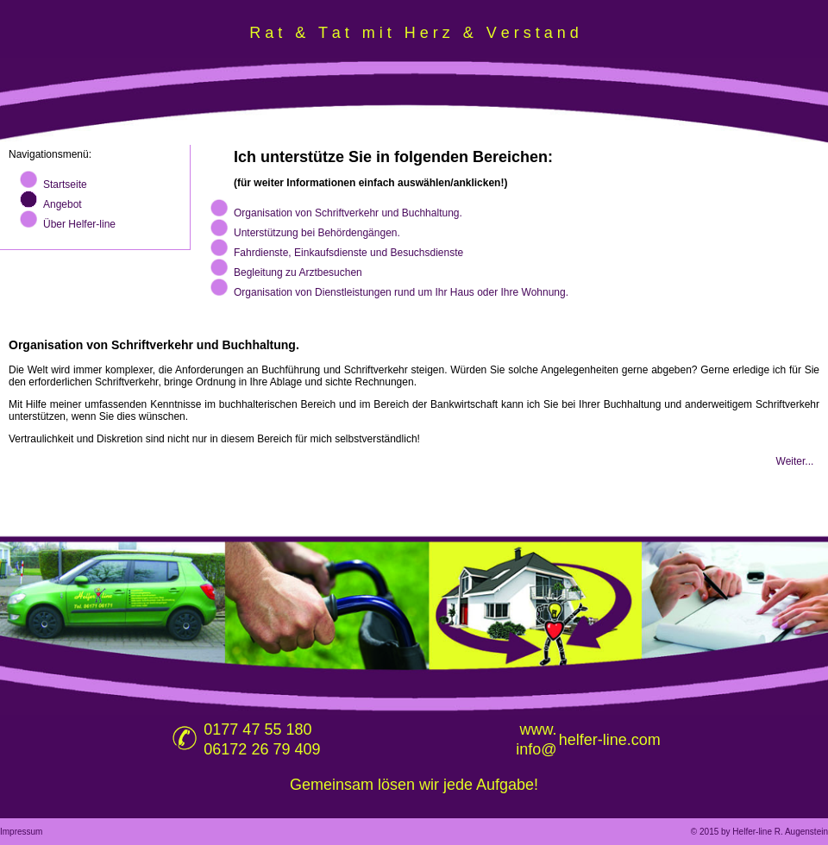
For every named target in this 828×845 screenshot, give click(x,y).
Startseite (65, 184)
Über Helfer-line (79, 224)
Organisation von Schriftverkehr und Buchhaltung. (348, 213)
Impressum (21, 831)
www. (538, 729)
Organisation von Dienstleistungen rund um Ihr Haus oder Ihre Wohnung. (401, 292)
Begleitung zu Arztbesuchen (298, 272)
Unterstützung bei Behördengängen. (317, 233)
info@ (536, 749)
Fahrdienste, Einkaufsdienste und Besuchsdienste (348, 253)
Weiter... (795, 461)
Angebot (62, 204)
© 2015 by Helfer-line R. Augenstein (759, 831)
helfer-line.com (610, 739)
